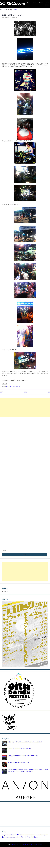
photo (10, 386)
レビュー (37, 837)
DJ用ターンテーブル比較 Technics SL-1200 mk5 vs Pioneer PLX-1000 (25, 742)
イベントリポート (16, 386)
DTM (14, 835)
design (44, 835)
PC (24, 835)
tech (7, 837)
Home (28, 2)
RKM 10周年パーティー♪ (13, 15)
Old (49, 392)
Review (33, 835)
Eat (16, 835)
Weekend (40, 835)
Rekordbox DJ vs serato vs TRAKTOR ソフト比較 (19, 749)
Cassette (6, 835)
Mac (23, 835)
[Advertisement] (25, 407)
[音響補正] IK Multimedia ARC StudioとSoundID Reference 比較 (23, 755)
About (34, 2)
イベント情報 (31, 837)
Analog (3, 835)
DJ (11, 835)
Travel (36, 835)
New (1, 392)
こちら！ (15, 9)
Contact (47, 5)
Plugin (26, 835)
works (13, 837)
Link (48, 2)
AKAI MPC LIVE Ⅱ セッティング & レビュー (18, 762)
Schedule (41, 2)
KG (18, 835)
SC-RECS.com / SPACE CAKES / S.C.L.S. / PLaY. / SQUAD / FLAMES (27, 844)
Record (30, 835)
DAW (10, 835)
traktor (10, 837)
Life (21, 835)
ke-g (7, 386)
